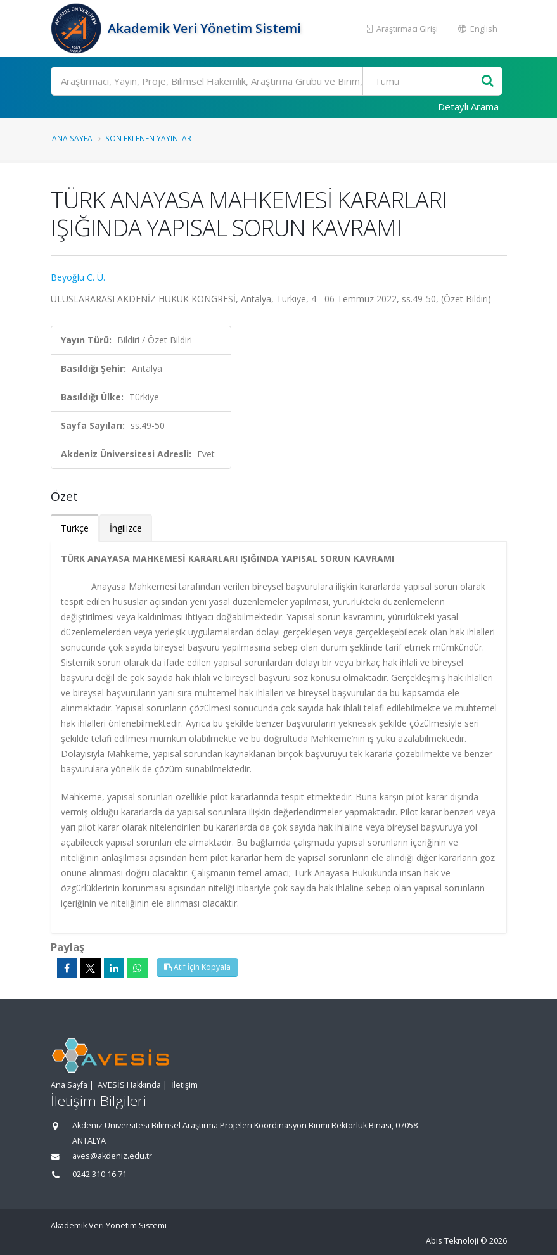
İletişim (184, 1085)
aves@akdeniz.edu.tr (112, 1155)
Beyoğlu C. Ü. (78, 277)
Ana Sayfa (72, 138)
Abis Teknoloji (452, 1240)
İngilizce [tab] (126, 528)
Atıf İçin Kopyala (197, 967)
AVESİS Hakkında (129, 1085)
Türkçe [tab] (75, 528)
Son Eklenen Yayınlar (148, 138)
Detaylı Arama (468, 106)
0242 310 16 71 (99, 1174)
